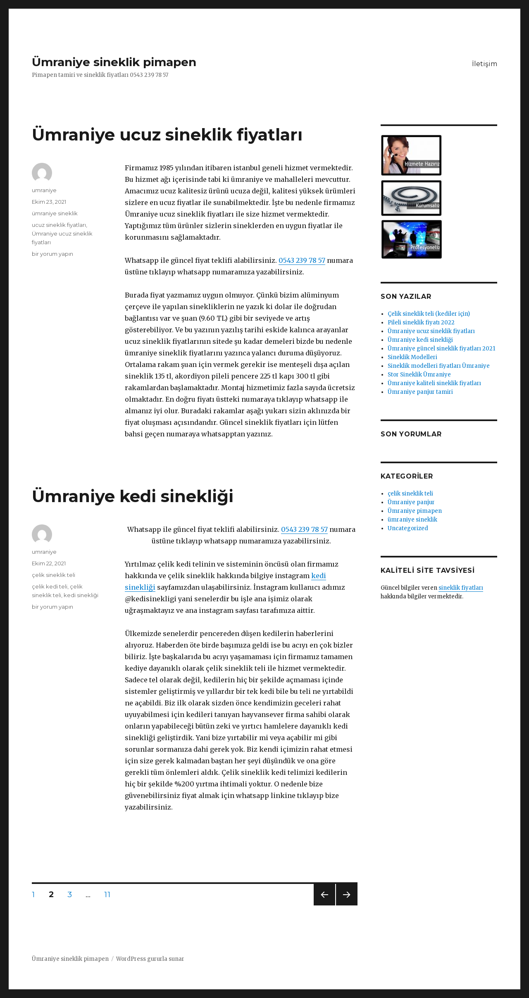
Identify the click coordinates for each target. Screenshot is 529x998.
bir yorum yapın (52, 253)
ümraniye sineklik (55, 213)
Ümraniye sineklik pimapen (114, 62)
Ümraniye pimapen (415, 510)
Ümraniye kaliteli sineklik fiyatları (434, 383)
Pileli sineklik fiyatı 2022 (421, 322)
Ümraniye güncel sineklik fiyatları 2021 (441, 348)
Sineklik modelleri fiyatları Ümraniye (439, 365)
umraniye (44, 190)
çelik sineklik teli (53, 575)
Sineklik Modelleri (412, 357)
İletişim (484, 64)
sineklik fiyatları (460, 587)
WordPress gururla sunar (150, 958)
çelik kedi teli (49, 586)
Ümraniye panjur (411, 502)
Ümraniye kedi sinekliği (133, 496)
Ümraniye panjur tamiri (420, 391)
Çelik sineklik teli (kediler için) (429, 313)
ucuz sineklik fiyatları (59, 225)
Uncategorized (408, 528)
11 (110, 894)
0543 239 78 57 (302, 260)
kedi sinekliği (81, 595)
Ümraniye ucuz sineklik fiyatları (167, 134)
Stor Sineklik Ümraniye (419, 374)
